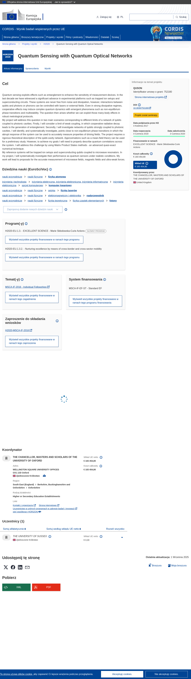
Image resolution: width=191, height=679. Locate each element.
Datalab (105, 37)
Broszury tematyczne (32, 37)
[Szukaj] (181, 17)
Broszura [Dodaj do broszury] (155, 565)
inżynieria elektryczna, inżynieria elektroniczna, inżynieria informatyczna (70, 182)
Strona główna (11, 37)
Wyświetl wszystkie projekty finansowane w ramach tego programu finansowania (95, 301)
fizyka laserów (69, 190)
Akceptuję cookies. (122, 674)
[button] (120, 17)
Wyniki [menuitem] (47, 68)
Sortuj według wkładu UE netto (63, 529)
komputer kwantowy (60, 185)
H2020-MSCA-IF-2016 (18, 330)
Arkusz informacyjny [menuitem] (13, 68)
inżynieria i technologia (14, 182)
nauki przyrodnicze (12, 176)
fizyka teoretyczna (57, 200)
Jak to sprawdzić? (64, 2)
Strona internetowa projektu (151, 96)
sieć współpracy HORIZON (27, 512)
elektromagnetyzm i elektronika (64, 195)
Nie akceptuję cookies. (166, 674)
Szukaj (115, 37)
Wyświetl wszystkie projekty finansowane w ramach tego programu (44, 239)
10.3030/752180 (140, 108)
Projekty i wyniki (54, 37)
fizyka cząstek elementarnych (88, 200)
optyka (51, 190)
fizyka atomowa (57, 176)
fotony (113, 200)
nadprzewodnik (95, 195)
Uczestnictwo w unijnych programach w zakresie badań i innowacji (45, 508)
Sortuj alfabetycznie (13, 529)
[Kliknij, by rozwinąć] (122, 537)
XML (18, 587)
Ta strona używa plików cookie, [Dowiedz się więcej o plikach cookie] (16, 674)
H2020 (47, 44)
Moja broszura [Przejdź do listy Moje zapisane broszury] (177, 565)
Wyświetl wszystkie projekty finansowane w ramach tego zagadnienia (32, 297)
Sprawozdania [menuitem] (32, 68)
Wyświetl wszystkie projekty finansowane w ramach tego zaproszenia (32, 341)
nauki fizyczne (35, 176)
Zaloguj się (103, 17)
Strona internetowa (49, 505)
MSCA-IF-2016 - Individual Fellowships (26, 287)
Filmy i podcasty (74, 37)
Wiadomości (91, 37)
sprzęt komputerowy (32, 185)
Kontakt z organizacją (24, 505)
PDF (48, 587)
